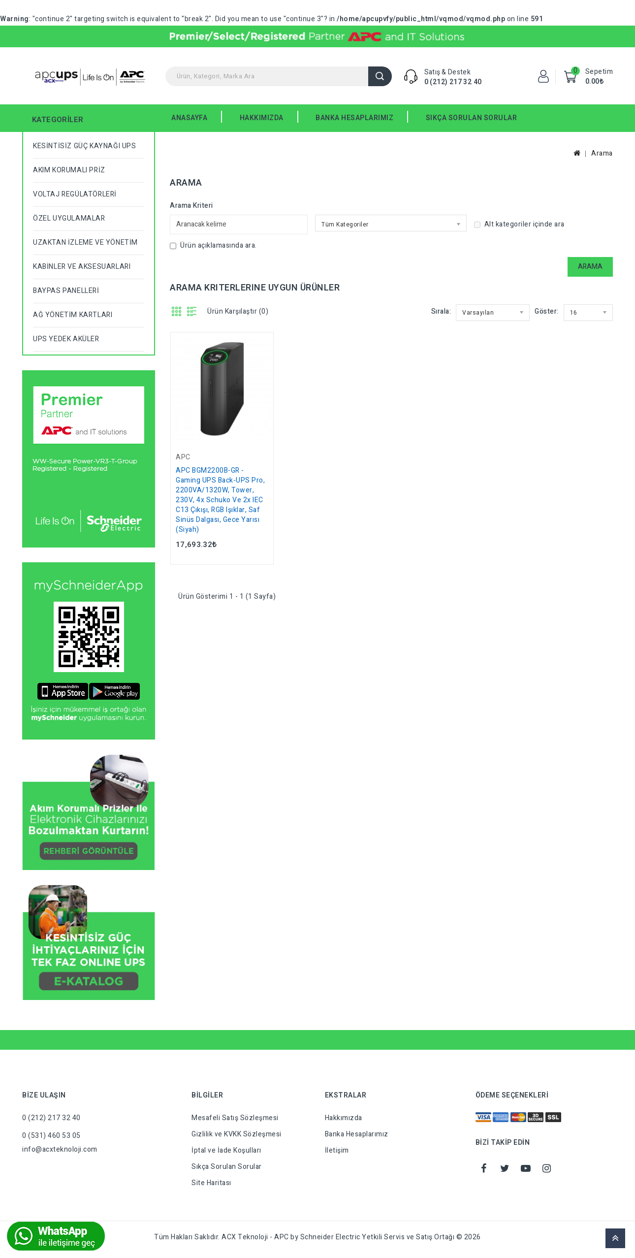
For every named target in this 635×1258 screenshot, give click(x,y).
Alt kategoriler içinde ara (519, 224)
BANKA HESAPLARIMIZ (354, 118)
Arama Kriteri (191, 205)
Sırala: (441, 311)
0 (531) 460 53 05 (51, 1135)
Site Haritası (211, 1183)
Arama (380, 76)
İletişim (337, 1150)
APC (183, 457)
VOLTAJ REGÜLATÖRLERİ (75, 194)
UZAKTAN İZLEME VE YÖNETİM (85, 242)
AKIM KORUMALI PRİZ (69, 170)
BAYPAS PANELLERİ (66, 291)
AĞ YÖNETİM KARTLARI (72, 315)
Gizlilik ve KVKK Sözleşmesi (236, 1134)
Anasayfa (189, 118)
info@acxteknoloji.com (59, 1149)
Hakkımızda (343, 1118)
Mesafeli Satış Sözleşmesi (235, 1118)
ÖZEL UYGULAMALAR (69, 218)
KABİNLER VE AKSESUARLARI (81, 266)
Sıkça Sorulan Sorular (226, 1166)
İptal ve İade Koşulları (226, 1150)
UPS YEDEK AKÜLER (66, 339)
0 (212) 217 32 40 (453, 82)
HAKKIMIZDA (262, 118)
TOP (615, 1238)
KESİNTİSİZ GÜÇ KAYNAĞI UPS (84, 146)
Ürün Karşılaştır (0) (237, 311)
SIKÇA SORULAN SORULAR (471, 118)
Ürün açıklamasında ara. (213, 245)
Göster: (547, 311)
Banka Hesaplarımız (356, 1134)
